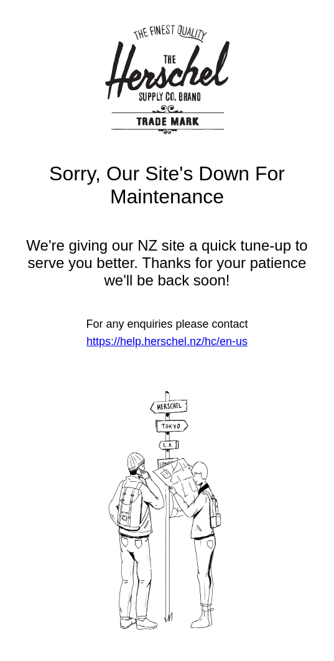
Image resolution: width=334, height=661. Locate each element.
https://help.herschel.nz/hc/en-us (167, 341)
